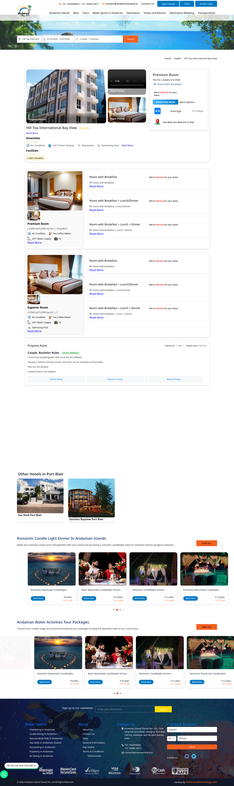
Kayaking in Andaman (41, 751)
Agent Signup (168, 3)
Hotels (177, 58)
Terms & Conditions (93, 751)
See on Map (188, 122)
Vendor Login (206, 3)
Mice (76, 13)
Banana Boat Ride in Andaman (46, 738)
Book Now (27, 598)
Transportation (206, 13)
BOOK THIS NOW (165, 102)
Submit (163, 709)
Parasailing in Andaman (42, 747)
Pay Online (89, 747)
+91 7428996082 (70, 4)
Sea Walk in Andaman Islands (45, 742)
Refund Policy (173, 379)
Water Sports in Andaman (108, 13)
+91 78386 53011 (90, 4)
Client (187, 3)
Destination (133, 13)
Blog (85, 738)
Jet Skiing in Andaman (41, 755)
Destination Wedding (182, 13)
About (83, 724)
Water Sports (36, 724)
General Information (94, 742)
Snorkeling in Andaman (42, 729)
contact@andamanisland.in (121, 3)
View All (207, 543)
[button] (117, 610)
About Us (88, 729)
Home (168, 58)
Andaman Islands (59, 13)
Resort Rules (56, 379)
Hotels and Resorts (155, 13)
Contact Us (147, 3)
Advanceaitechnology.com (201, 782)
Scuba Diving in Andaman (43, 733)
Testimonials (94, 755)
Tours (86, 13)
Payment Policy (115, 379)
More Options (187, 102)
